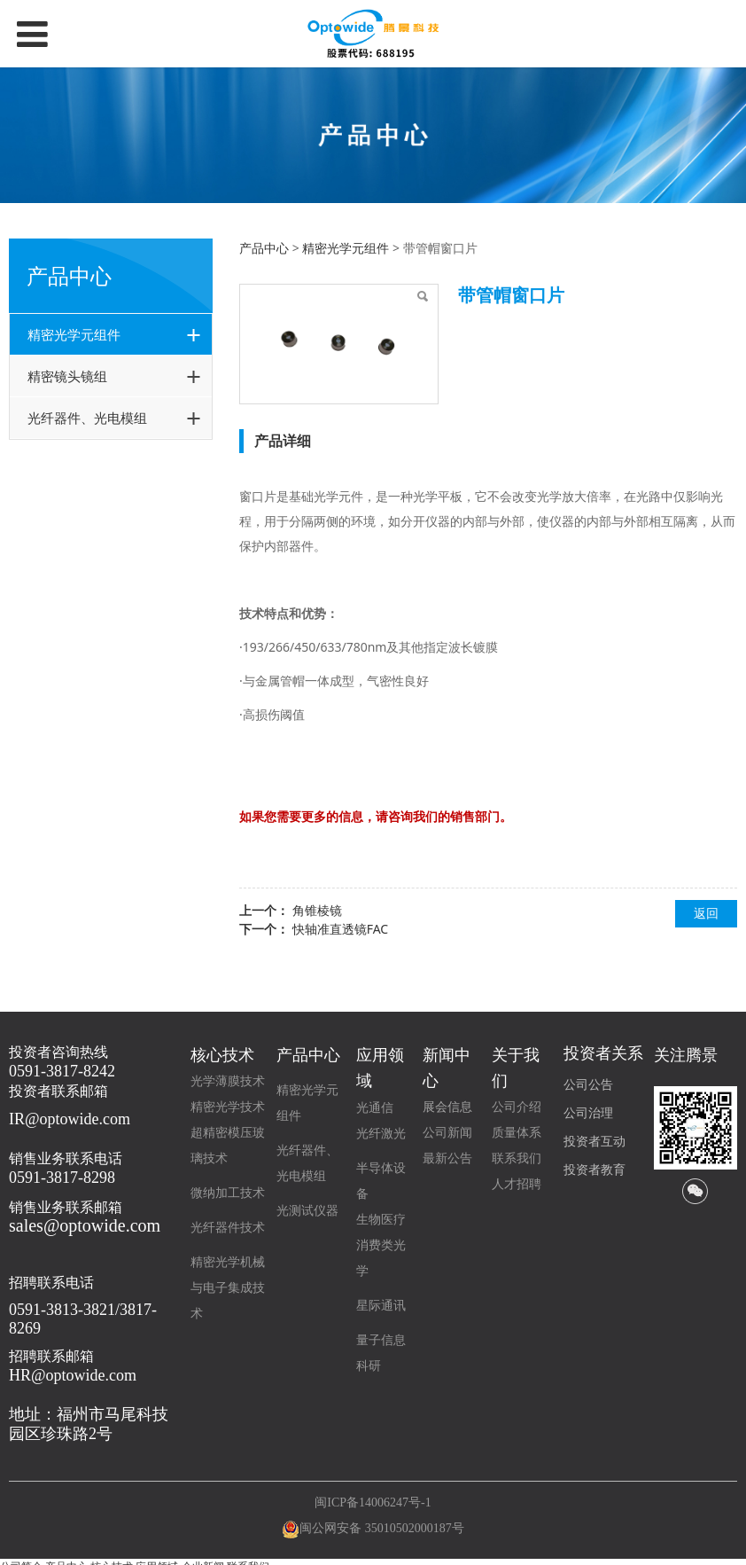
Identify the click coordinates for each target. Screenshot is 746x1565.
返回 (706, 912)
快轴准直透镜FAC (340, 928)
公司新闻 (447, 1132)
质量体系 (516, 1132)
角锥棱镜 (317, 910)
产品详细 (282, 440)
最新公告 (447, 1158)
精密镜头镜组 (67, 376)
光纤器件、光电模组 (87, 417)
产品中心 (264, 247)
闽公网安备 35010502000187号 (381, 1528)
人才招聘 (516, 1184)
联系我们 (516, 1158)
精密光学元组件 (73, 334)
